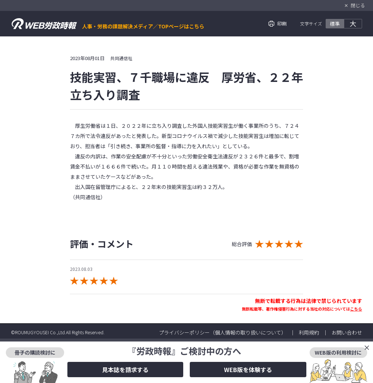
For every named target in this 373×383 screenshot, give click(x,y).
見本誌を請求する (125, 369)
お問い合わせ (346, 332)
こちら (356, 309)
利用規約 (309, 332)
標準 (335, 23)
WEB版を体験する (248, 369)
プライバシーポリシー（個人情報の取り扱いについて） (222, 332)
